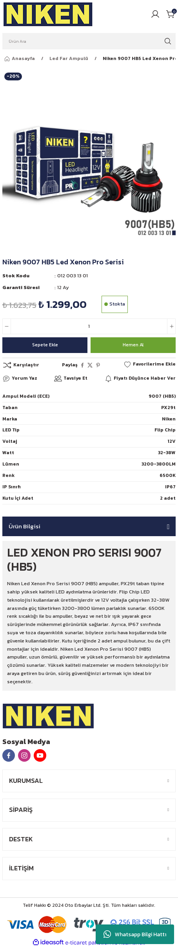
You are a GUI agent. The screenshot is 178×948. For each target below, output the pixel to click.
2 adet (168, 498)
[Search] (89, 41)
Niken (169, 418)
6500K (168, 475)
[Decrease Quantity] (6, 326)
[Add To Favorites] (150, 364)
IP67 (170, 486)
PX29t (168, 407)
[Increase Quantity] (171, 326)
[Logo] (48, 14)
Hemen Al (133, 344)
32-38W (167, 452)
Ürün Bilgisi (24, 526)
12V (171, 441)
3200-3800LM (159, 464)
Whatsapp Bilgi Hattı (135, 934)
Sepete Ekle (45, 344)
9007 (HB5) (162, 396)
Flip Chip (165, 429)
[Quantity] (89, 326)
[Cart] (171, 14)
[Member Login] (155, 14)
